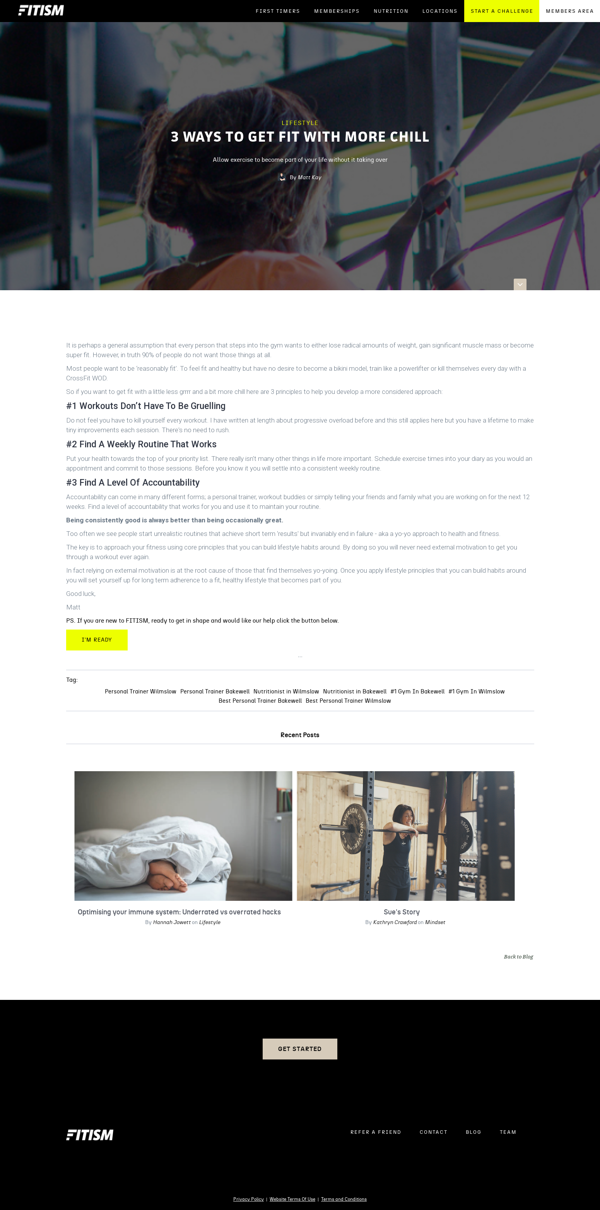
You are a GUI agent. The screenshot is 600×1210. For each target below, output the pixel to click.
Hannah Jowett (170, 922)
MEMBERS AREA (570, 11)
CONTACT (434, 1132)
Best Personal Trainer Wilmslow (348, 701)
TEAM (508, 1132)
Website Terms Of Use (292, 1199)
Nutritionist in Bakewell (354, 692)
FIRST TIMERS (278, 11)
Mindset (432, 922)
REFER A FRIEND (376, 1132)
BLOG (474, 1132)
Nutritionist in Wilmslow (286, 692)
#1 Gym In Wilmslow (476, 692)
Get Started (300, 1049)
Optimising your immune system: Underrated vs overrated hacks (177, 912)
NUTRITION (391, 11)
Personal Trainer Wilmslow (140, 692)
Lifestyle (300, 123)
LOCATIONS (440, 11)
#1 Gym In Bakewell (417, 692)
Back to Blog (518, 956)
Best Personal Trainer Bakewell (260, 701)
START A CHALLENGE (502, 11)
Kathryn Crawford (392, 922)
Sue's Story (400, 912)
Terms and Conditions (344, 1199)
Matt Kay (309, 177)
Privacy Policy (248, 1199)
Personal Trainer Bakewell (215, 692)
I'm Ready (97, 640)
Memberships (337, 11)
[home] (41, 11)
